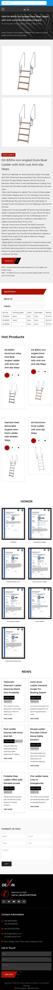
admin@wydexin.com (13, 934)
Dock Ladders (18, 33)
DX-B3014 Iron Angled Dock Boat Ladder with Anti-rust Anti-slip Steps (38, 357)
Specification (10, 292)
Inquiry (7, 306)
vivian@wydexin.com (12, 937)
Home (3, 33)
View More (8, 719)
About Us (8, 299)
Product (10, 33)
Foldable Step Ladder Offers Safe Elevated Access (13, 779)
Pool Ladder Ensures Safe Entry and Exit (13, 732)
